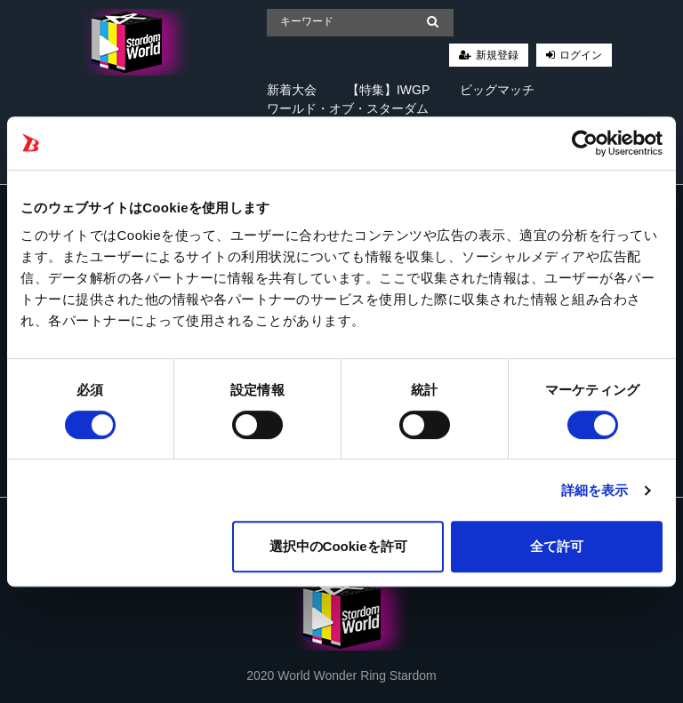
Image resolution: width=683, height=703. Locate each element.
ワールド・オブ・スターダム (348, 108)
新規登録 (497, 55)
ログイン (580, 55)
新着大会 (292, 90)
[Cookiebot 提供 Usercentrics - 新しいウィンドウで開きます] (585, 143)
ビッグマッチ (497, 90)
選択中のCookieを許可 (338, 546)
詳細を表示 (595, 490)
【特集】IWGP (388, 90)
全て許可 (556, 546)
